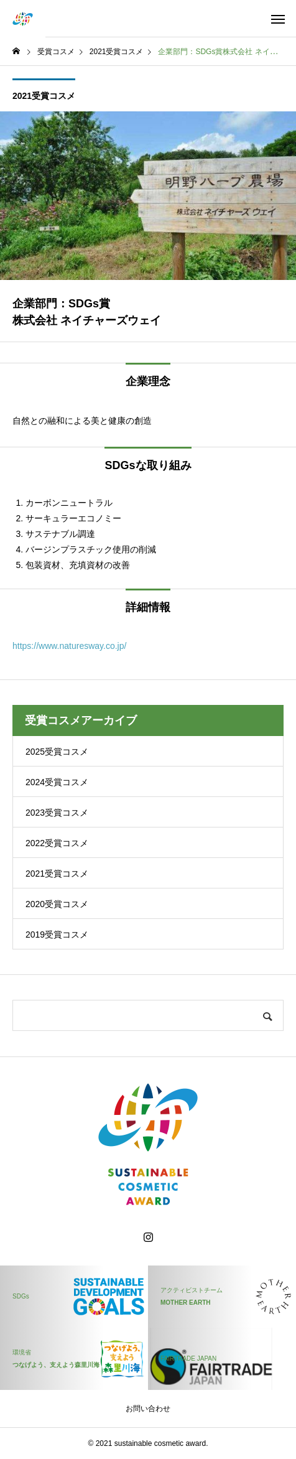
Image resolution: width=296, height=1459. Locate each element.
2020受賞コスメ (56, 904)
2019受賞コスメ (56, 934)
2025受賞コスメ (56, 752)
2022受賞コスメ (56, 843)
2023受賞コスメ (56, 813)
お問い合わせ (148, 1408)
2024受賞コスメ (56, 782)
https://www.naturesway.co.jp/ (69, 646)
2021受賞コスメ (43, 96)
